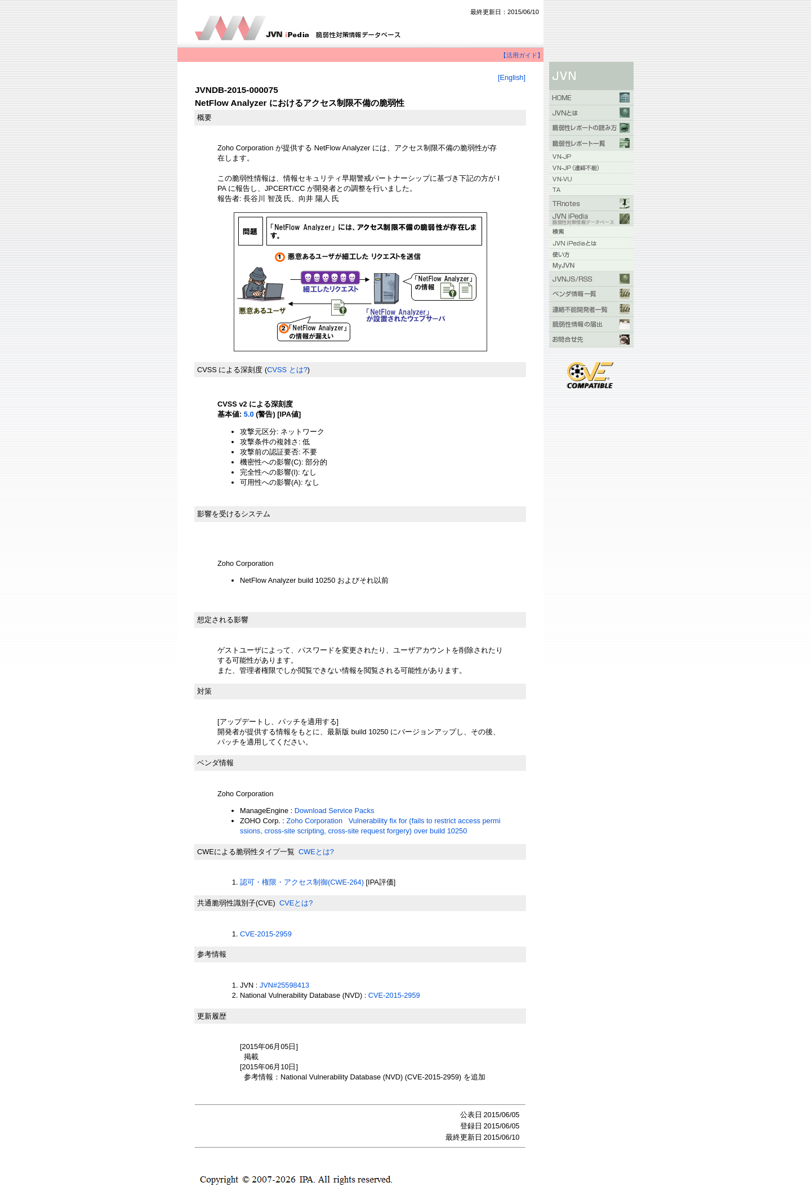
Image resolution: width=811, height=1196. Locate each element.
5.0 (249, 414)
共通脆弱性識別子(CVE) (236, 903)
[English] (511, 77)
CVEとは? (296, 903)
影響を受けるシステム (233, 514)
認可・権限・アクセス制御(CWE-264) (302, 882)
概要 (204, 117)
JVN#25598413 (284, 985)
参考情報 (211, 954)
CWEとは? (316, 851)
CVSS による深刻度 (229, 369)
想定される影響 (222, 619)
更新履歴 (211, 1016)
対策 (204, 691)
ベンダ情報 (215, 762)
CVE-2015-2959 (266, 934)
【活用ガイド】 (521, 55)
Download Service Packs (335, 810)
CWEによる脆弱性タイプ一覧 (246, 851)
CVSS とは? (287, 369)
